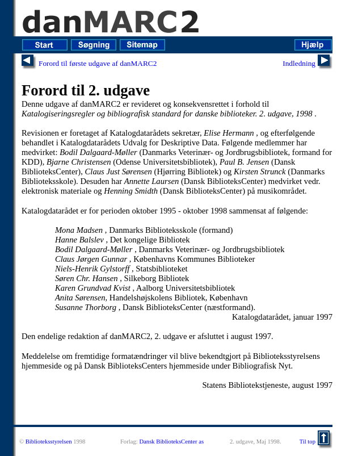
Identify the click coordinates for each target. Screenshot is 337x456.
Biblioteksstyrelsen (49, 441)
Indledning (299, 63)
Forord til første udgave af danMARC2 (98, 63)
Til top (307, 441)
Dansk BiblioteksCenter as (171, 441)
